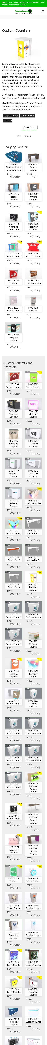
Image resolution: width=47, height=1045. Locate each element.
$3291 (10, 969)
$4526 (29, 764)
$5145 (29, 203)
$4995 (29, 450)
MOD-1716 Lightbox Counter (33, 674)
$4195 (10, 391)
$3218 (29, 710)
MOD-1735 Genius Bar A (14, 586)
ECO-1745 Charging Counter (13, 414)
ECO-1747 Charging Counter (13, 444)
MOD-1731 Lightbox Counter (33, 587)
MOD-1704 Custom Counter (13, 255)
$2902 (29, 969)
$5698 (29, 260)
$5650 (29, 233)
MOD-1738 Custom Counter (33, 502)
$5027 (10, 648)
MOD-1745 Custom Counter (13, 385)
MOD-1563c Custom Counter (13, 309)
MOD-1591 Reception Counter (14, 935)
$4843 (10, 856)
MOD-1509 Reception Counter (33, 992)
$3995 (29, 420)
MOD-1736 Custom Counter (13, 786)
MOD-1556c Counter (13, 282)
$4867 (29, 998)
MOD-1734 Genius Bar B (33, 559)
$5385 (29, 621)
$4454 (10, 707)
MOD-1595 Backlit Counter (33, 255)
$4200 (10, 450)
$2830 (10, 996)
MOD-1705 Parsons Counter (33, 167)
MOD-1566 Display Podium (13, 907)
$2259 (29, 594)
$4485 (10, 260)
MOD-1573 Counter (14, 879)
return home (34, 130)
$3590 (29, 287)
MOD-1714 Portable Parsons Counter (33, 787)
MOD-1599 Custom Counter (13, 759)
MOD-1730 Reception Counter (33, 226)
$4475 (10, 885)
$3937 (10, 480)
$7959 (10, 537)
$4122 (10, 564)
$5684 (10, 1028)
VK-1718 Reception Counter (33, 644)
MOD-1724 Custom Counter (13, 732)
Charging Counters (11, 116)
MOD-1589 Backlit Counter (13, 990)
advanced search (25, 130)
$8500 (29, 650)
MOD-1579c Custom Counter (33, 282)
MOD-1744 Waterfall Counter (33, 444)
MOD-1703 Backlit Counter (33, 385)
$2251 (29, 939)
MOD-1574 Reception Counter (14, 850)
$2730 (10, 591)
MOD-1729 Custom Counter (13, 642)
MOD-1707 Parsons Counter (33, 197)
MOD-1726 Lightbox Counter (14, 674)
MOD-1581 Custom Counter (13, 817)
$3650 (29, 174)
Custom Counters (27, 116)
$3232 (10, 912)
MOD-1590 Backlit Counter (13, 963)
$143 (9, 174)
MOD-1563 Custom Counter (33, 963)
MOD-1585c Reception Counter (13, 337)
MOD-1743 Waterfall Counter (14, 473)
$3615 (10, 737)
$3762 (29, 885)
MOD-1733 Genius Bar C (14, 559)
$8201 (29, 1025)
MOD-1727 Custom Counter (13, 615)
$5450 (10, 203)
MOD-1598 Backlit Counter (33, 879)
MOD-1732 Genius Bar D (33, 532)
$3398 (10, 942)
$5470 (10, 791)
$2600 (29, 314)
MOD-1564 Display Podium (33, 933)
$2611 (29, 912)
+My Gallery (15, 176)
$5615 (10, 233)
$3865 (10, 822)
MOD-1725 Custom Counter (33, 759)
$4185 (10, 621)
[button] (7, 121)
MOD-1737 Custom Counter (13, 532)
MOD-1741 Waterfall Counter (14, 503)
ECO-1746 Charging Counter (33, 414)
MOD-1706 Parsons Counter (14, 197)
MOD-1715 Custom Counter (13, 702)
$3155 (10, 680)
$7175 (10, 344)
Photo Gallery (16, 103)
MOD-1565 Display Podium (33, 907)
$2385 (29, 564)
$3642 (10, 314)
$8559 (29, 507)
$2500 (29, 827)
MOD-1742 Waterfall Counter (33, 473)
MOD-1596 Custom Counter (33, 732)
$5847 (29, 480)
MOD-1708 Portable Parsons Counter (33, 849)
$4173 (10, 287)
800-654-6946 (7, 5)
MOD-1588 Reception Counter (14, 1022)
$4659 (29, 737)
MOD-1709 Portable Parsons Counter (33, 818)
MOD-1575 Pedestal (33, 309)
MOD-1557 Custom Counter (33, 1020)
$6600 (10, 420)
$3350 (29, 795)
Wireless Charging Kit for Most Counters (13, 167)
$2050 (29, 858)
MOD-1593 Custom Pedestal (33, 703)
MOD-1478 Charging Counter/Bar (14, 226)
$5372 (10, 764)
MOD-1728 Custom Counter (33, 615)
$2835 (29, 391)
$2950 (29, 537)
